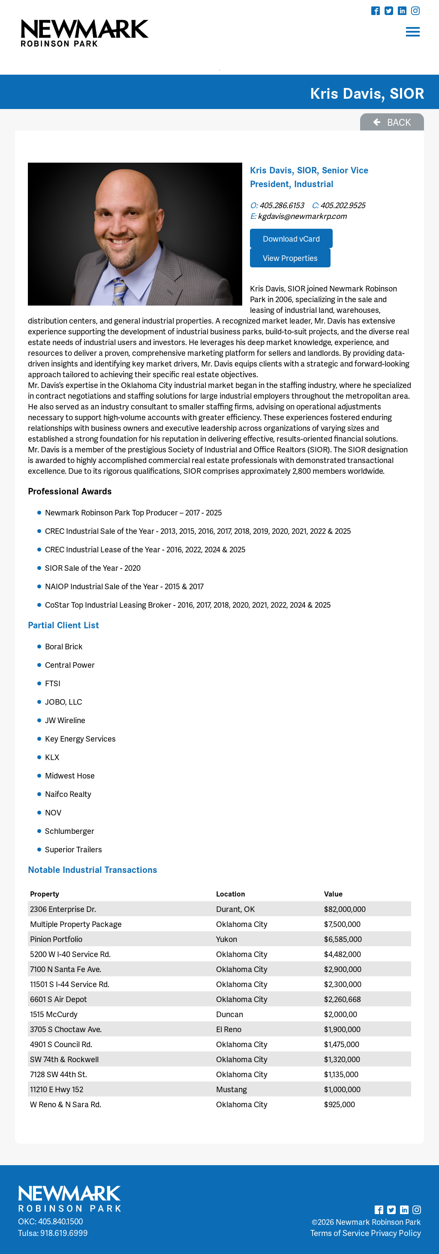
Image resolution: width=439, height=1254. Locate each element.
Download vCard (291, 238)
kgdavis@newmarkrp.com (302, 215)
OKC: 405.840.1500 (50, 1221)
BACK (392, 121)
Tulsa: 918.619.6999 (53, 1233)
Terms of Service (339, 1233)
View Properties (290, 257)
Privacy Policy (396, 1233)
